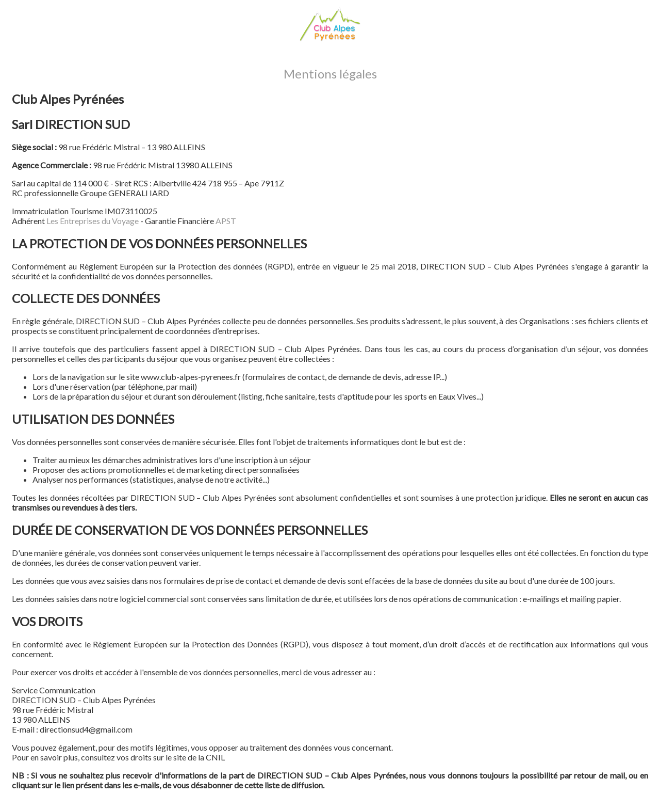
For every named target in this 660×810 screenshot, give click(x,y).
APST (226, 221)
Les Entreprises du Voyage (92, 221)
